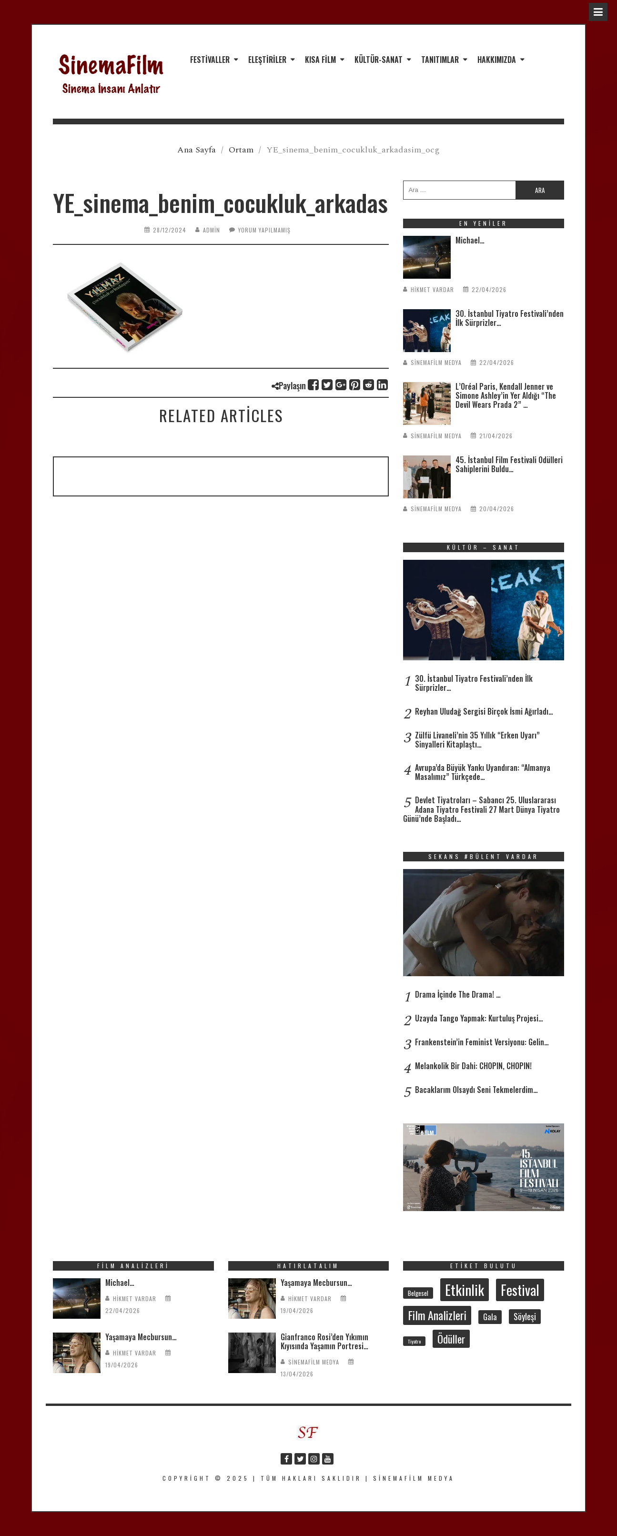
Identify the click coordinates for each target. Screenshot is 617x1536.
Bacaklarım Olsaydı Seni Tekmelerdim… (476, 1089)
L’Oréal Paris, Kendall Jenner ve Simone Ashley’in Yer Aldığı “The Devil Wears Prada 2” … (505, 395)
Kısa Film (320, 59)
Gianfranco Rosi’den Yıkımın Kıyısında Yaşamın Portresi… (324, 1341)
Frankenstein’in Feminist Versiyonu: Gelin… (482, 1042)
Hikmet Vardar (432, 289)
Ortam (241, 149)
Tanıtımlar (440, 59)
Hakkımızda (496, 59)
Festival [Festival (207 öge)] (520, 1290)
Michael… (470, 240)
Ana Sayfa (196, 149)
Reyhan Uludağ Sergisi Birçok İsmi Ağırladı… (484, 711)
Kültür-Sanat (378, 59)
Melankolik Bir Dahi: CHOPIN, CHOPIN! (473, 1065)
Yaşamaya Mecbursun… (141, 1337)
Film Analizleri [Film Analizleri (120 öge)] (437, 1315)
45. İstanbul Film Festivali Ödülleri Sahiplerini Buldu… (509, 464)
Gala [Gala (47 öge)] (490, 1317)
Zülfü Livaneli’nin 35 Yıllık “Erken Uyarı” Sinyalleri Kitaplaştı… (477, 739)
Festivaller (210, 59)
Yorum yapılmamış (264, 230)
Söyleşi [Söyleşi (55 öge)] (525, 1316)
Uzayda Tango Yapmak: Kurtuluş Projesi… (479, 1018)
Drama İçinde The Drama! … (458, 994)
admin (211, 230)
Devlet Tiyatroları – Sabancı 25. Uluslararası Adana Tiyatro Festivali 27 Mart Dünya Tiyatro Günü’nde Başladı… (481, 809)
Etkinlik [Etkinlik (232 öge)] (464, 1289)
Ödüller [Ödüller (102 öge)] (451, 1339)
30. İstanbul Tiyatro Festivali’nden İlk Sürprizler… (509, 318)
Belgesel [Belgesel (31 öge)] (418, 1293)
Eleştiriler (267, 59)
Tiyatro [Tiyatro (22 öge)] (414, 1341)
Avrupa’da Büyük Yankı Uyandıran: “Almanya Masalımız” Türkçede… (482, 772)
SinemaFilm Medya (436, 362)
